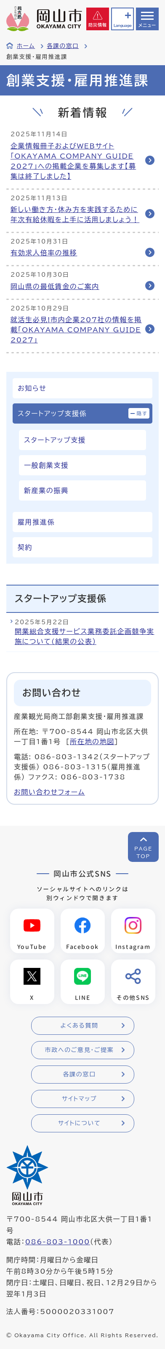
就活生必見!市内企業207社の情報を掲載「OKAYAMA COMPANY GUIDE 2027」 (76, 329)
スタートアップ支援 (54, 440)
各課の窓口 (63, 46)
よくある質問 (79, 1025)
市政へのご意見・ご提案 (79, 1050)
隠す (142, 413)
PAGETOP (143, 852)
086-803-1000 (57, 1241)
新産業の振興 (46, 490)
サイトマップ (79, 1099)
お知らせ (32, 388)
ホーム (26, 46)
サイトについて (79, 1123)
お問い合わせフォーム (49, 792)
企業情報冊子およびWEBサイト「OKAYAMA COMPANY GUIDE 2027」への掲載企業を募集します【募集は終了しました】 (73, 161)
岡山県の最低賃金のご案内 (55, 286)
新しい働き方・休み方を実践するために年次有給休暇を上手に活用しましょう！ (75, 214)
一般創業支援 (46, 465)
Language (122, 25)
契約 (25, 547)
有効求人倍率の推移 (44, 252)
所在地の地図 (92, 741)
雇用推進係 (36, 522)
